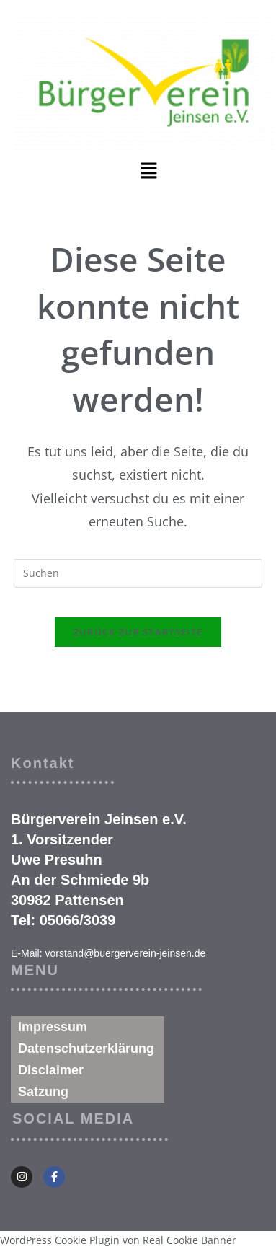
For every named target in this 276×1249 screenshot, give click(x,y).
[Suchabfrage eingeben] (138, 573)
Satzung (43, 1092)
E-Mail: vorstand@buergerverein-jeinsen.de (108, 953)
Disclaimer (51, 1070)
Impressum (52, 1027)
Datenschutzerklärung (86, 1048)
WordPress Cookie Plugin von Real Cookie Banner (118, 1240)
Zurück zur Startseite (138, 631)
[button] (148, 171)
